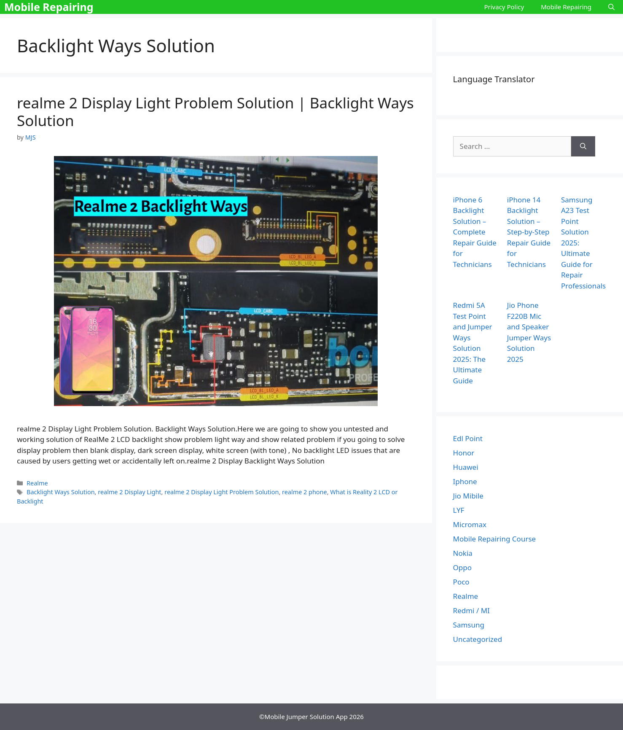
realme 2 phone (304, 492)
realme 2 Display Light (129, 492)
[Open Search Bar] (611, 7)
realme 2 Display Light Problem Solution (221, 492)
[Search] (583, 146)
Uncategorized (477, 639)
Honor (464, 453)
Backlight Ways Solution (61, 492)
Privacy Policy (504, 7)
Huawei (465, 467)
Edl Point (468, 438)
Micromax (469, 524)
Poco (461, 582)
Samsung (468, 625)
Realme (37, 483)
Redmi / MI (471, 610)
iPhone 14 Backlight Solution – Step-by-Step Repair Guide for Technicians (528, 232)
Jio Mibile (468, 496)
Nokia (463, 553)
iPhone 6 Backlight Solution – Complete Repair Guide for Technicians (475, 232)
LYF (459, 510)
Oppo (462, 567)
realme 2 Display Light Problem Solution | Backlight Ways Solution (215, 111)
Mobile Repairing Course (494, 539)
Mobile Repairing (49, 7)
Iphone (465, 481)
